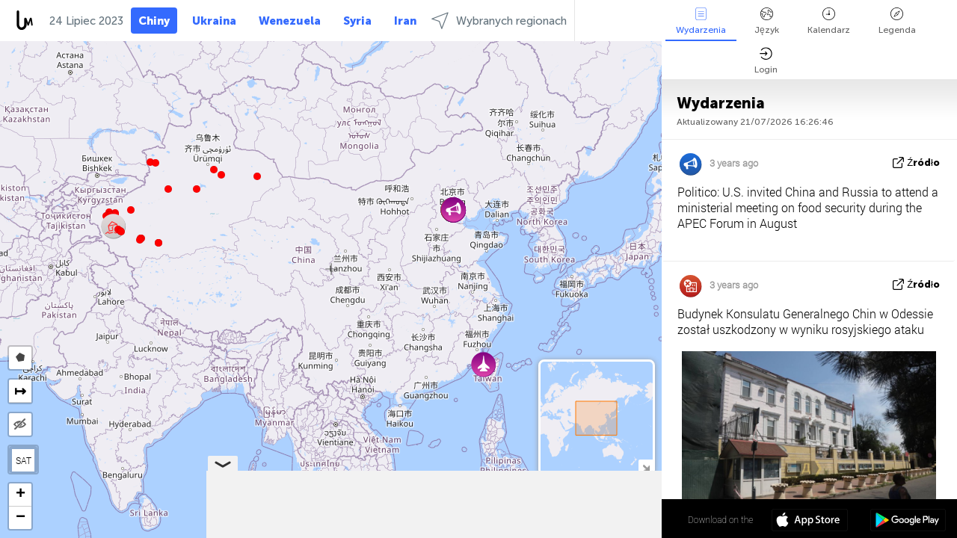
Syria (357, 21)
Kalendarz (828, 21)
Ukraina (214, 21)
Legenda (897, 21)
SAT (23, 460)
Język (766, 21)
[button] (140, 240)
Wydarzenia (701, 21)
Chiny (154, 21)
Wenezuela (290, 21)
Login (766, 61)
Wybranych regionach (499, 20)
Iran (405, 21)
